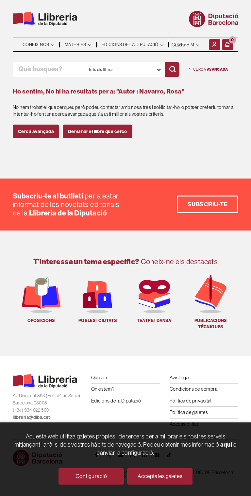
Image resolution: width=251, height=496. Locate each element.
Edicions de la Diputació (116, 401)
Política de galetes (189, 412)
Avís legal (180, 377)
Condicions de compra (193, 389)
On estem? (102, 389)
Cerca (208, 69)
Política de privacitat (191, 401)
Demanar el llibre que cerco (97, 131)
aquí (226, 444)
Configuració (91, 476)
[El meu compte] (214, 44)
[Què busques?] (48, 69)
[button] (227, 44)
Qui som (100, 377)
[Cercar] (172, 69)
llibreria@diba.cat (31, 417)
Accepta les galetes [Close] (160, 476)
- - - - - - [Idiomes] (187, 44)
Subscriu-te (207, 204)
